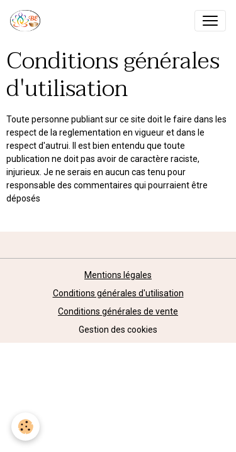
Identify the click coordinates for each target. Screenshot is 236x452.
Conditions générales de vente (118, 311)
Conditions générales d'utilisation (118, 293)
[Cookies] (25, 426)
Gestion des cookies (118, 330)
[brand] (27, 20)
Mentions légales (118, 275)
